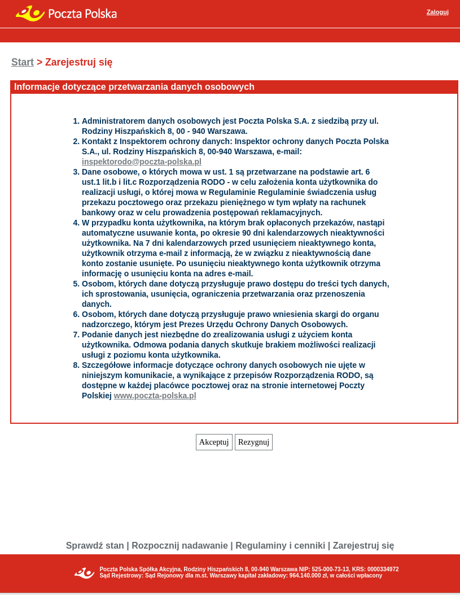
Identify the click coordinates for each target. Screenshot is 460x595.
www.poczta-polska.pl (155, 395)
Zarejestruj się (364, 545)
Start (22, 62)
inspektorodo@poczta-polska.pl (141, 161)
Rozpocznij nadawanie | (182, 545)
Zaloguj (438, 11)
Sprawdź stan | (97, 545)
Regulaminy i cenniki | (282, 545)
